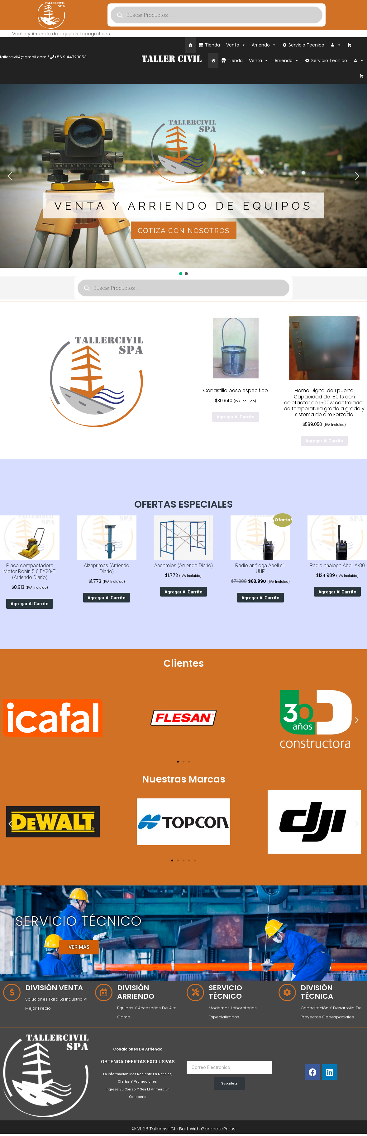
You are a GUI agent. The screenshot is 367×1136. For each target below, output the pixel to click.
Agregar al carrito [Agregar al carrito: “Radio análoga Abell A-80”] (337, 591)
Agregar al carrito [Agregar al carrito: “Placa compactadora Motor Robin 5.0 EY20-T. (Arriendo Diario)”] (30, 603)
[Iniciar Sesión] (335, 45)
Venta (235, 45)
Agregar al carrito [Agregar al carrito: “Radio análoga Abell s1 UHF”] (260, 597)
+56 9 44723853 (70, 57)
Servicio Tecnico (306, 45)
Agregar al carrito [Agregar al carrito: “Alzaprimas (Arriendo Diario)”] (107, 597)
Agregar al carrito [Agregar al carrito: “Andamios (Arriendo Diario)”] (183, 591)
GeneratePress (218, 1128)
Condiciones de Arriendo (137, 1049)
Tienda (212, 45)
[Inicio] (190, 45)
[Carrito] (349, 45)
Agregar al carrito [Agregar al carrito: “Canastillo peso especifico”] (236, 416)
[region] (183, 180)
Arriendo (264, 45)
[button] (10, 176)
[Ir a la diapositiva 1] (178, 762)
